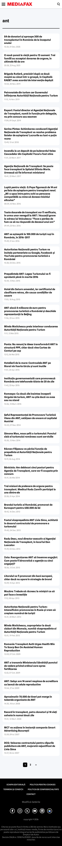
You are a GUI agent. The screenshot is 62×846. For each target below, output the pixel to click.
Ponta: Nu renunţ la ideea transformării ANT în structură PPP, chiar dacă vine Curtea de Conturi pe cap (31, 347)
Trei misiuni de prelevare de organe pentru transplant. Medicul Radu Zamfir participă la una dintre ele (30, 489)
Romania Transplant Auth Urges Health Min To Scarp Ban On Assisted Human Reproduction (29, 647)
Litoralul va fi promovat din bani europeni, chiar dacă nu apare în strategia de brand (28, 578)
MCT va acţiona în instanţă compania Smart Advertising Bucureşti (29, 729)
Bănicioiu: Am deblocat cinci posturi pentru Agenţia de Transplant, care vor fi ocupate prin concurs (31, 470)
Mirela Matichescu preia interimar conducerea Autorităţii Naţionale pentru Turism (31, 328)
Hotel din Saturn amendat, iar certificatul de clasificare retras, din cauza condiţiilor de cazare (29, 292)
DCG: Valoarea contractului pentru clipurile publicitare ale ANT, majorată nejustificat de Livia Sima (29, 746)
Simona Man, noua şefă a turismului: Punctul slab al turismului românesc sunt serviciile (30, 435)
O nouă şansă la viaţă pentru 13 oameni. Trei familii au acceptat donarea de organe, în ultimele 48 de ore (29, 58)
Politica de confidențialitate (43, 789)
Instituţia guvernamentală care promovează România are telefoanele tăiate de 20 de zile (29, 380)
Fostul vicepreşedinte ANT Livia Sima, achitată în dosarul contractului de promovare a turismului (31, 523)
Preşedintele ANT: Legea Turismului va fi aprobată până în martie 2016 (27, 275)
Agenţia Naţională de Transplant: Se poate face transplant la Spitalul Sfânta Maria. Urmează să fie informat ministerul (28, 169)
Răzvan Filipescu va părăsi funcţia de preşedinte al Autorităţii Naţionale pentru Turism (28, 452)
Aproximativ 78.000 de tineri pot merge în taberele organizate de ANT (28, 698)
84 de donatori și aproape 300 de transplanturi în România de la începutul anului (27, 40)
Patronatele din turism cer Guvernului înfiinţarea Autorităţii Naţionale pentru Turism (31, 94)
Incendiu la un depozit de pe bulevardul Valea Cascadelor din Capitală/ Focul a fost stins (30, 152)
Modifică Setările (31, 802)
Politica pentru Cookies (42, 784)
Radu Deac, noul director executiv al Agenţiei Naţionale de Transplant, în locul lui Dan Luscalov (30, 542)
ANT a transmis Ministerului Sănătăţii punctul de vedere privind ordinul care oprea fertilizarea (30, 666)
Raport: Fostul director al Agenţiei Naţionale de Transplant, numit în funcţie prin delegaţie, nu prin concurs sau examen (30, 113)
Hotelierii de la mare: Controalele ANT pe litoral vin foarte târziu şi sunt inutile (27, 364)
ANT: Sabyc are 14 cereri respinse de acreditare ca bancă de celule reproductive (31, 683)
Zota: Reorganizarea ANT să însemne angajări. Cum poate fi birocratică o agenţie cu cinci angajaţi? (31, 560)
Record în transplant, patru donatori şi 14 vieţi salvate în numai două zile (30, 714)
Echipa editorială (16, 784)
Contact (31, 794)
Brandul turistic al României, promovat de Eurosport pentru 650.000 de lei (28, 506)
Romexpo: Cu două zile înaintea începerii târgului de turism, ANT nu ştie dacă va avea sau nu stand (29, 397)
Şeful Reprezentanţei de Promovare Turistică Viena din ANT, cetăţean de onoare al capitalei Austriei (30, 418)
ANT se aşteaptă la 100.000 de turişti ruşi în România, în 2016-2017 (29, 236)
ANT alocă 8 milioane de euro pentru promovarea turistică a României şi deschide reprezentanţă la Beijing (30, 311)
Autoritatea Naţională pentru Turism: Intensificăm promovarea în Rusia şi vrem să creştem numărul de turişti (30, 610)
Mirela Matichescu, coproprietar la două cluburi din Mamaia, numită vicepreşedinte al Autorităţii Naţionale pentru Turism (30, 628)
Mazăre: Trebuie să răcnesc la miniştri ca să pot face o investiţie (29, 593)
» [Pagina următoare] (36, 764)
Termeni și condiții (13, 789)
